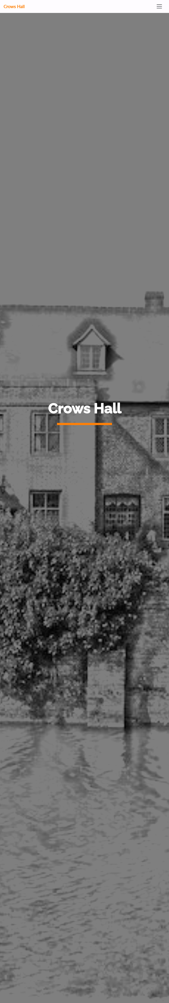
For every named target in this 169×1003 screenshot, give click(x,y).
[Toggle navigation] (159, 6)
